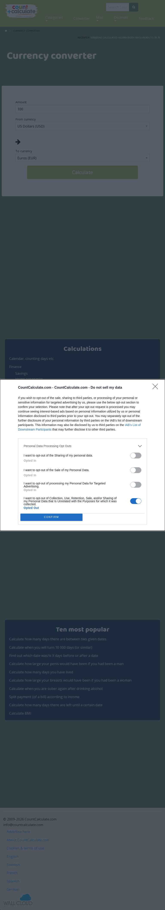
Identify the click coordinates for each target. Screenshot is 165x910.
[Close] (157, 388)
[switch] (135, 455)
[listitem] (82, 446)
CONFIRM (51, 517)
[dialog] (82, 455)
